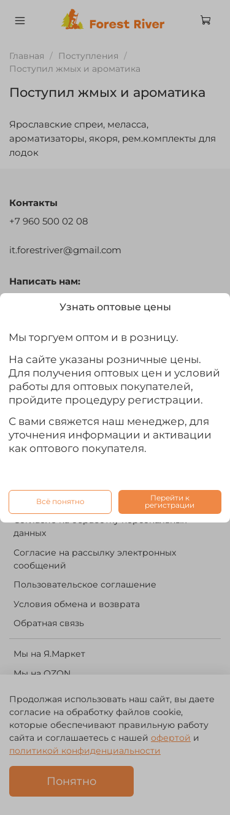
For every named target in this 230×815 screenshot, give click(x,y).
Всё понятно (60, 501)
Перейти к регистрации (169, 501)
